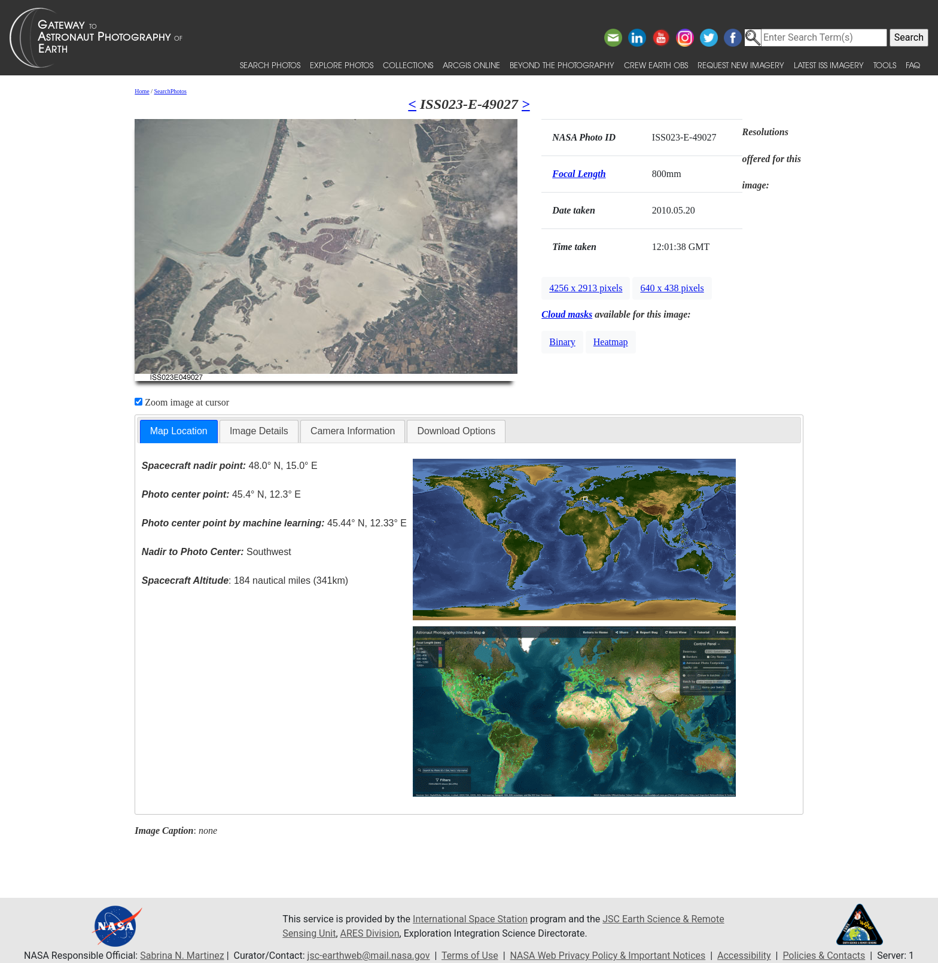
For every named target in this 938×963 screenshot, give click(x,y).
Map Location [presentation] (179, 431)
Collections (408, 65)
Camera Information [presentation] (352, 431)
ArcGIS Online (471, 65)
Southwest (216, 552)
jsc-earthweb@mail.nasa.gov (368, 955)
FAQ (913, 65)
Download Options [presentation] (456, 431)
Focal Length (578, 174)
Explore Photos (341, 65)
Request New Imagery (741, 65)
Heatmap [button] (610, 342)
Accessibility (744, 955)
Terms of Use (469, 955)
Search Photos (270, 65)
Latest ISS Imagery (829, 65)
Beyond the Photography (562, 65)
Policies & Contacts (823, 955)
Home (142, 91)
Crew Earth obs (656, 65)
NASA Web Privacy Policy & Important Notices (608, 955)
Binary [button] (562, 342)
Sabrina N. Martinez (182, 955)
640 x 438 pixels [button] (672, 288)
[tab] (179, 431)
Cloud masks (566, 314)
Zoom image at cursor (182, 402)
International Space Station (470, 919)
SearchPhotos (170, 91)
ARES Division (370, 933)
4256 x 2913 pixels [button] (585, 288)
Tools (884, 65)
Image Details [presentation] (259, 431)
